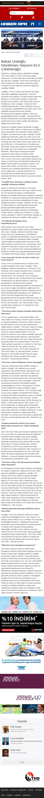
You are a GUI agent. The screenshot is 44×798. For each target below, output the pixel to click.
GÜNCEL (10, 795)
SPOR (3, 795)
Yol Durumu (31, 8)
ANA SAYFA (5, 790)
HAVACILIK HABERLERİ (18, 790)
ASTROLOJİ (27, 795)
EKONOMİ (39, 790)
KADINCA (18, 795)
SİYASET (31, 790)
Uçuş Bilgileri (14, 8)
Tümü (22, 762)
